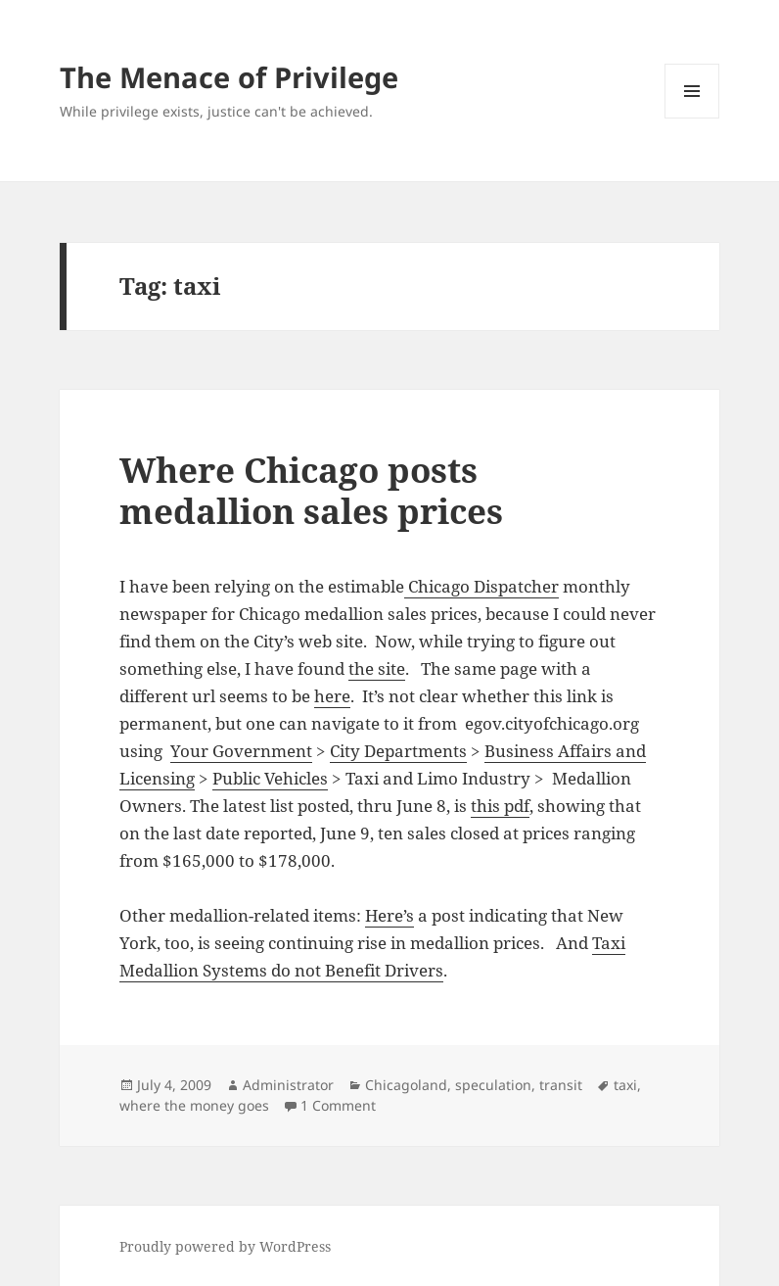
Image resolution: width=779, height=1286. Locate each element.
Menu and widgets (692, 118)
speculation (493, 1084)
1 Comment (338, 1105)
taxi (625, 1084)
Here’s (389, 915)
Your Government (241, 750)
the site (376, 668)
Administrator (288, 1084)
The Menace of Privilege (229, 77)
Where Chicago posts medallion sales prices (311, 490)
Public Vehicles (270, 778)
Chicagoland (406, 1084)
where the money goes (194, 1105)
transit (560, 1084)
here (332, 696)
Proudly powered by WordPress (225, 1246)
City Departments (398, 750)
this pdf (500, 805)
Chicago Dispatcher (481, 586)
